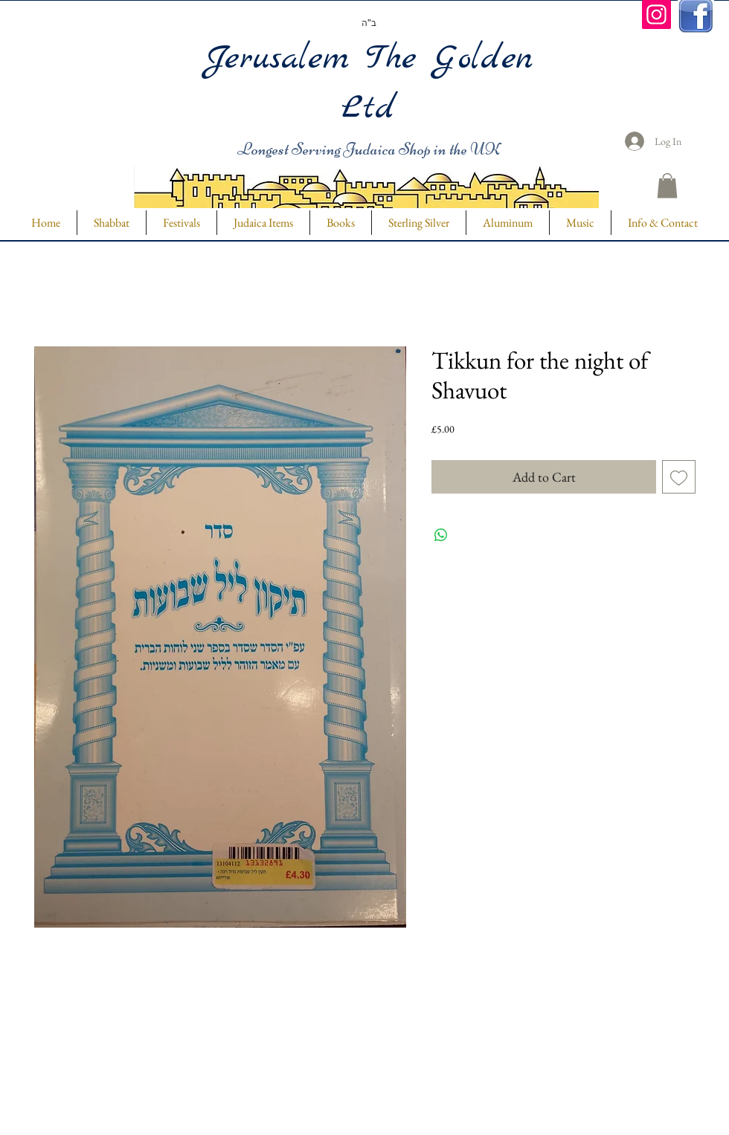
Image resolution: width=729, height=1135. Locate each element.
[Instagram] (656, 14)
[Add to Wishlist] (679, 477)
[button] (667, 185)
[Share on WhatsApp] (441, 535)
